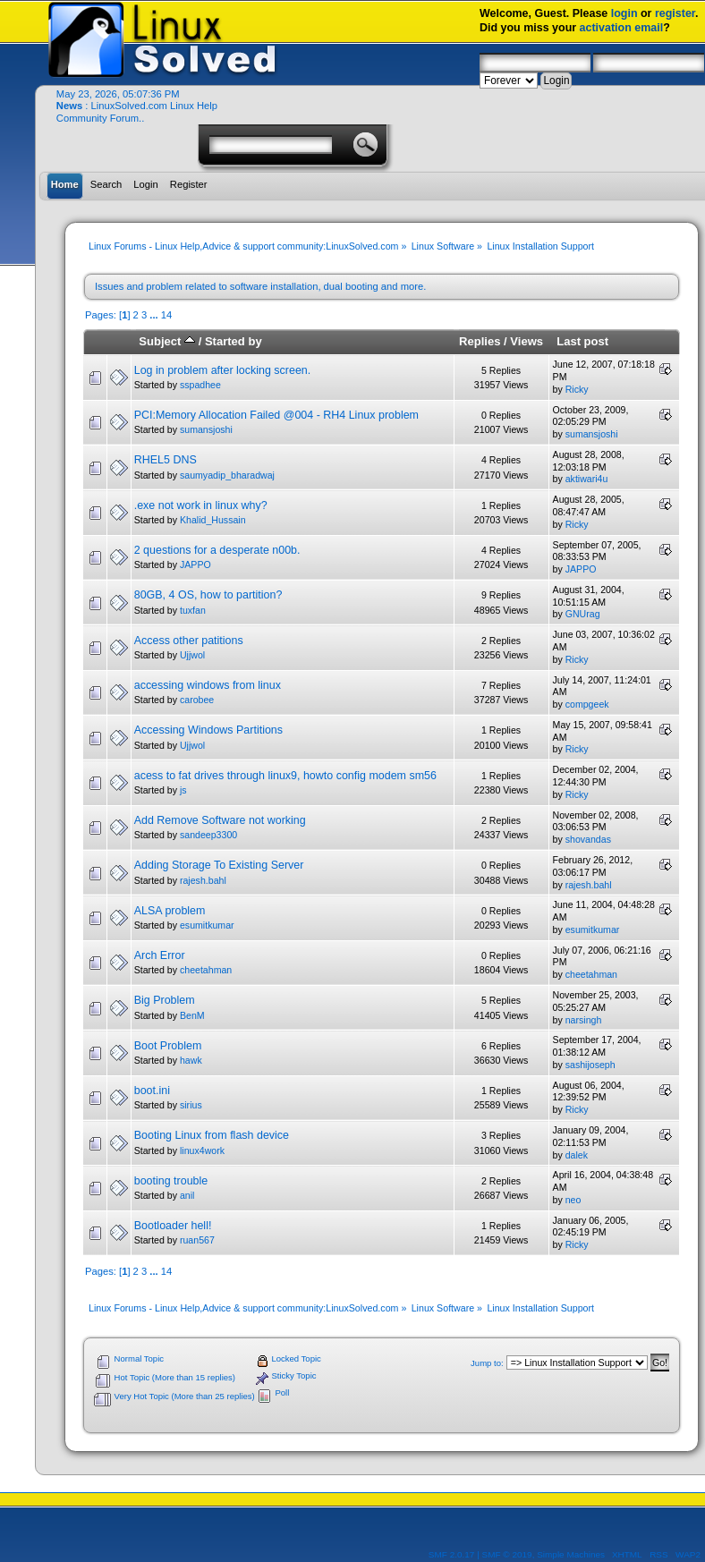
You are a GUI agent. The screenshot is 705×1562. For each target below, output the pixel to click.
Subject (167, 341)
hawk (191, 1060)
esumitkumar (207, 925)
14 (166, 315)
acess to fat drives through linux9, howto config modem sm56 (285, 775)
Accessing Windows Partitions (208, 730)
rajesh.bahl (203, 880)
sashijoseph (590, 1064)
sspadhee (200, 384)
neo (573, 1199)
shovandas (588, 839)
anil (187, 1195)
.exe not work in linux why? (201, 505)
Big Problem (164, 1000)
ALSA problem (170, 910)
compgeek (587, 704)
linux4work (202, 1150)
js (183, 790)
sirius (191, 1104)
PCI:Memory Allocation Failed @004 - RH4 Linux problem (276, 415)
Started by (233, 341)
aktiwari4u (586, 478)
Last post (582, 341)
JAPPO (195, 564)
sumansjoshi (206, 429)
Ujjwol (192, 654)
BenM (192, 1015)
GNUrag (582, 613)
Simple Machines (571, 1554)
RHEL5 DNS (165, 460)
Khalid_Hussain (213, 519)
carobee (197, 699)
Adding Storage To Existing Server (219, 865)
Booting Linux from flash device (211, 1135)
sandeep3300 (208, 834)
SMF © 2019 (507, 1554)
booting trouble (171, 1181)
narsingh (583, 1019)
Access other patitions (188, 640)
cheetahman (206, 969)
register (675, 13)
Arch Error (159, 955)
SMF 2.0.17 (452, 1554)
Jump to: (487, 1363)
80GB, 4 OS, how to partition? (208, 595)
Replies (479, 341)
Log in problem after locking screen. (222, 370)
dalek (576, 1155)
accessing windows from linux (207, 685)
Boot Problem (168, 1046)
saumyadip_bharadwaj (227, 475)
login (624, 13)
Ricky (577, 389)
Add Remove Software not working (220, 820)
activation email (622, 27)
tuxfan (193, 610)
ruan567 (197, 1240)
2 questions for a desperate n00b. (217, 550)
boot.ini (152, 1090)
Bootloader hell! (173, 1225)
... (154, 315)
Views (526, 341)
